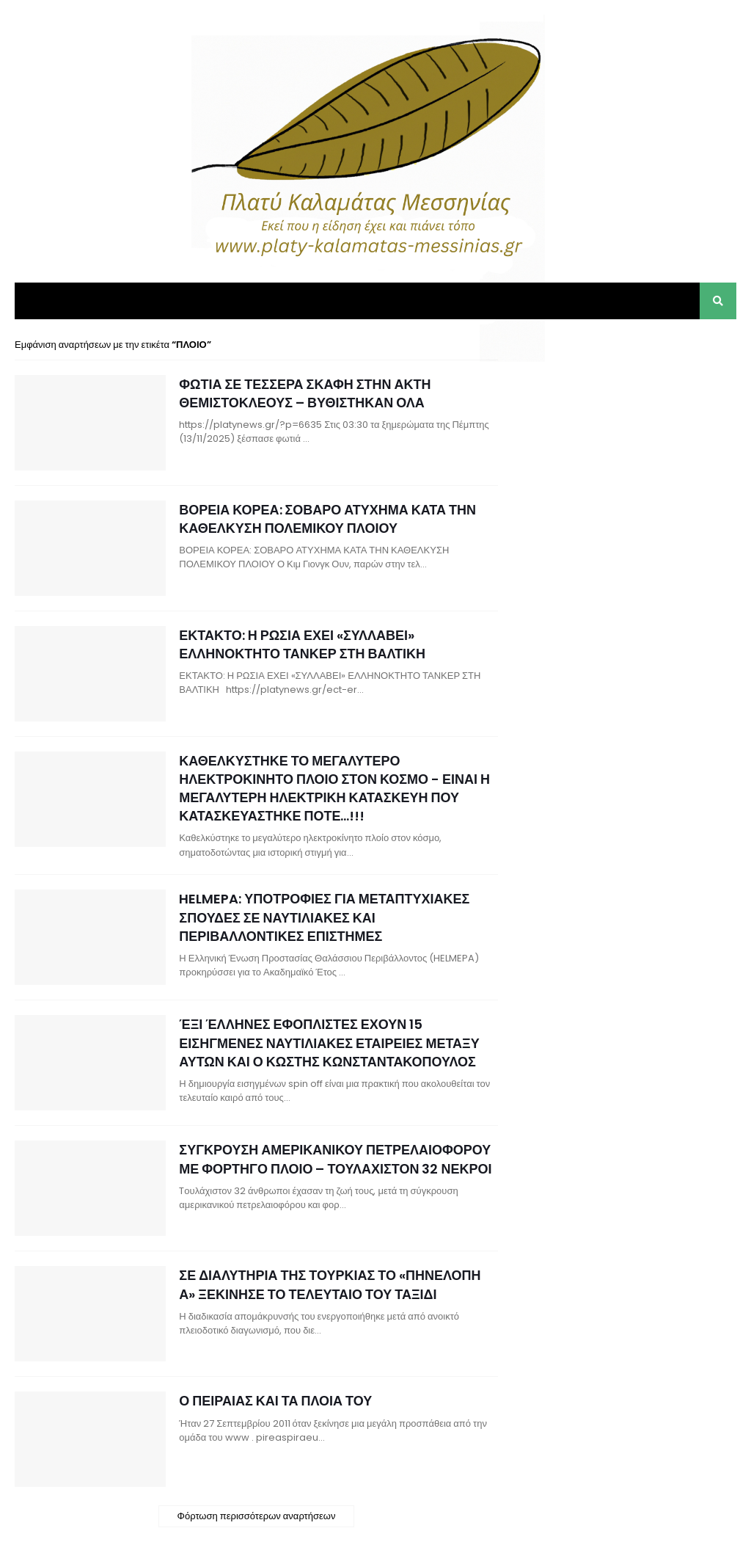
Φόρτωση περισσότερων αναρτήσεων (256, 1516)
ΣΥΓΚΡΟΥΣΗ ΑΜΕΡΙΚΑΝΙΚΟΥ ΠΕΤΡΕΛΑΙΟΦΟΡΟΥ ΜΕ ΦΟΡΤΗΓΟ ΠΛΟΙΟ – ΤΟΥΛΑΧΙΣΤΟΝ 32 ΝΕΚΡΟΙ (335, 1159)
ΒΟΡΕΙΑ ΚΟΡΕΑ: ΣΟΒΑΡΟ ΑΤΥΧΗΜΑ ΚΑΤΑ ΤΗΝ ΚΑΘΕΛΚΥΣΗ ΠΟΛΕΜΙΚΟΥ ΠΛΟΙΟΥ (327, 519)
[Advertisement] (626, 429)
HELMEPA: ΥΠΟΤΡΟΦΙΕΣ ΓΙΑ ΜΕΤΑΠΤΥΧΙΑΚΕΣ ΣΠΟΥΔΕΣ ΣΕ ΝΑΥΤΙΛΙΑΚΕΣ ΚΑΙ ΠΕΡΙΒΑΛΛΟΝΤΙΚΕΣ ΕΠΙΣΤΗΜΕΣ (324, 917)
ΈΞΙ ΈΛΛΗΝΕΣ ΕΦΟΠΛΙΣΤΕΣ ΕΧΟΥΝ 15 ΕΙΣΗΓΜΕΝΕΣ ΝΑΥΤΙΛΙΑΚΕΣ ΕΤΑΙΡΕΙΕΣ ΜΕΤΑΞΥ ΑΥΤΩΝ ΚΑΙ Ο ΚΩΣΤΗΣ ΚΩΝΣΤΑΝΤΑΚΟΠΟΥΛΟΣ (329, 1042)
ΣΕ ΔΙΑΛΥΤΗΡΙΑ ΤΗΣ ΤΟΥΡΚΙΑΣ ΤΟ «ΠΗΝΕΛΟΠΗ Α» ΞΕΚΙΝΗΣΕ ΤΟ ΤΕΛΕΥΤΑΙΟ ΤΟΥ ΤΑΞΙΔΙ (329, 1284)
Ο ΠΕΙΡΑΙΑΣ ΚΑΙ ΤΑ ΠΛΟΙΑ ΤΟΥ (275, 1401)
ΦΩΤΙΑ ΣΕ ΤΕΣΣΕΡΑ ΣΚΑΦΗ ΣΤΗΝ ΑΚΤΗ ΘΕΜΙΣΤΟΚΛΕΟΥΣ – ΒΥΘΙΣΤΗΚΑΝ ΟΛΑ (305, 393)
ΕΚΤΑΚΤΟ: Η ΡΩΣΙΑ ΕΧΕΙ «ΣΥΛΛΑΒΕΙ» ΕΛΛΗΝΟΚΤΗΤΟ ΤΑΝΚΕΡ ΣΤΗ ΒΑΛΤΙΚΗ (302, 644)
